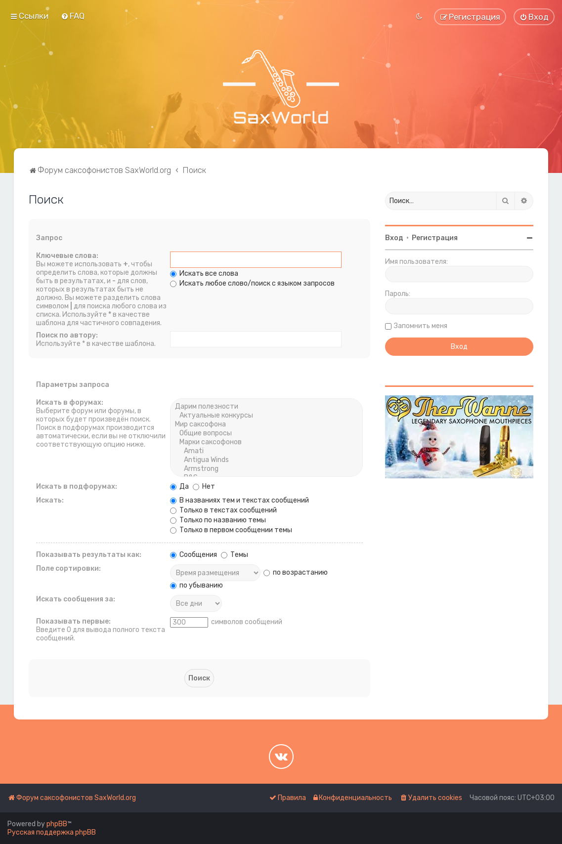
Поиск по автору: (67, 335)
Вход (394, 238)
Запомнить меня (420, 326)
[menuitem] (72, 15)
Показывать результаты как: (88, 554)
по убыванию (196, 585)
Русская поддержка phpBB (51, 832)
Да (179, 486)
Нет (204, 486)
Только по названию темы (218, 520)
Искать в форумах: (69, 402)
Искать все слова (204, 273)
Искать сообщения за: (75, 599)
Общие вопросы (266, 433)
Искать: (50, 500)
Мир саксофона (266, 424)
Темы (234, 554)
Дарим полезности (266, 406)
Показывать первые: (73, 621)
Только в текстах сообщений (223, 510)
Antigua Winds (266, 460)
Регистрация (435, 238)
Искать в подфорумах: (76, 486)
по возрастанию (295, 572)
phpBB (56, 824)
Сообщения (193, 554)
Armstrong (266, 468)
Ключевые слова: (67, 256)
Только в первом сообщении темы (231, 530)
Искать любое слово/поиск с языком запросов (252, 283)
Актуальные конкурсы (266, 415)
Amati (266, 451)
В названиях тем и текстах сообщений (239, 500)
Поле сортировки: (68, 568)
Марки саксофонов (266, 442)
